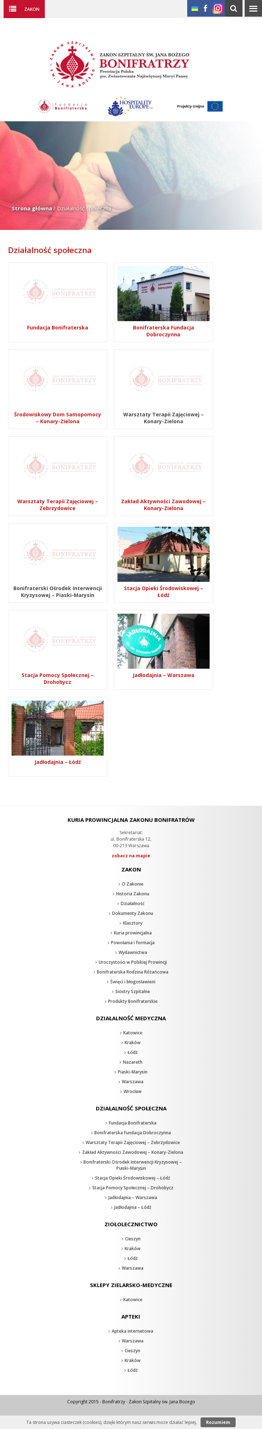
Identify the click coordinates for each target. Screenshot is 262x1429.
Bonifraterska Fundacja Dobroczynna (132, 1133)
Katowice (132, 1033)
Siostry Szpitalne (132, 991)
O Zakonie (132, 884)
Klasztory (132, 923)
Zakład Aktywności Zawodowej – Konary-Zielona (132, 1152)
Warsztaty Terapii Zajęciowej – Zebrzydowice (133, 1142)
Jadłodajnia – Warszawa (132, 1197)
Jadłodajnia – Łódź (132, 1207)
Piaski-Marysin (132, 1072)
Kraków (133, 1042)
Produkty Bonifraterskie (133, 1001)
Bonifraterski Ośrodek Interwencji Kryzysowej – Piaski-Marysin (132, 1165)
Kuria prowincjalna (133, 933)
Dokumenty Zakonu (132, 913)
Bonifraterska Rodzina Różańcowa (132, 972)
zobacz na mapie (131, 856)
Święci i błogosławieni (132, 982)
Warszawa (132, 1082)
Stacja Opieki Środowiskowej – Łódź (132, 1178)
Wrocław (133, 1091)
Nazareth (132, 1062)
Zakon (31, 9)
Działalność (133, 903)
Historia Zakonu (132, 894)
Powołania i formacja (133, 943)
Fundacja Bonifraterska (132, 1123)
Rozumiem (218, 1422)
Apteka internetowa (132, 1331)
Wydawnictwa (133, 952)
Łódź (133, 1052)
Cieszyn (133, 1239)
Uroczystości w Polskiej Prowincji (133, 962)
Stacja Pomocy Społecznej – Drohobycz (132, 1188)
